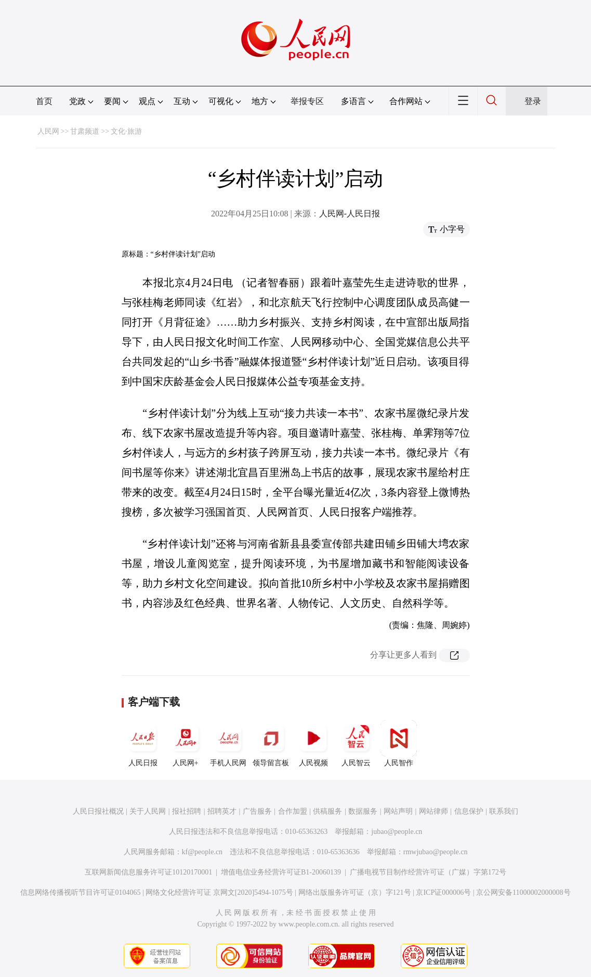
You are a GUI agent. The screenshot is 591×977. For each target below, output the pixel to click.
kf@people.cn (202, 852)
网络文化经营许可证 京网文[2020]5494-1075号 (219, 892)
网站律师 (433, 811)
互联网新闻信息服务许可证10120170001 (148, 872)
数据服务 (362, 811)
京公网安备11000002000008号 (523, 892)
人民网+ (185, 743)
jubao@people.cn (396, 831)
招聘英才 (222, 811)
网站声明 (398, 811)
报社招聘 (186, 811)
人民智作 (398, 743)
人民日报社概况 (98, 811)
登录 (532, 101)
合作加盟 (292, 811)
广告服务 (257, 811)
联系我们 (503, 811)
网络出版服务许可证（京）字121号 (354, 892)
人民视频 (313, 743)
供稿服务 (327, 811)
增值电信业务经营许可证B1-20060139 (281, 872)
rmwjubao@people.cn (435, 852)
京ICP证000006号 (443, 892)
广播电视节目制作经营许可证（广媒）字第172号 (428, 872)
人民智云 (356, 743)
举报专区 (307, 101)
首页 (44, 101)
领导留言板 (271, 743)
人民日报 (143, 743)
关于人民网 (147, 811)
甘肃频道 (84, 131)
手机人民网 (228, 743)
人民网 (48, 131)
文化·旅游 (126, 131)
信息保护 (468, 811)
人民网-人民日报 (349, 213)
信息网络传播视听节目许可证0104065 (80, 892)
